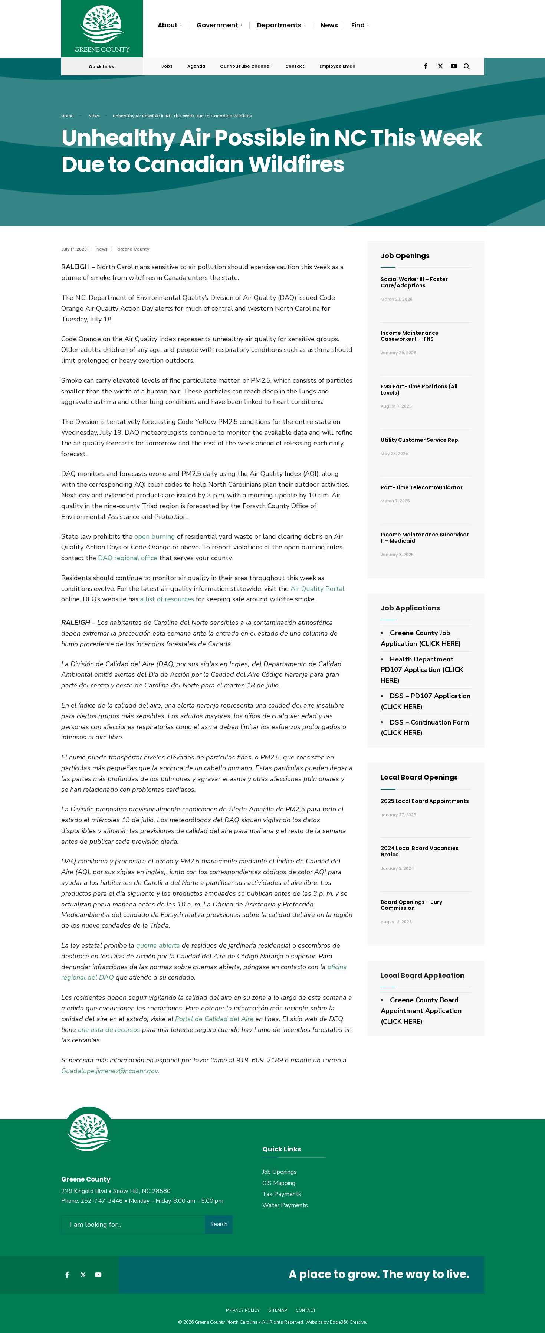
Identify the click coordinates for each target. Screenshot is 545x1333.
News (329, 25)
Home (67, 112)
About (168, 25)
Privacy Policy (243, 1306)
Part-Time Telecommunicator (422, 484)
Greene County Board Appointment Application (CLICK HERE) (421, 1007)
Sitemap (278, 1306)
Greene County (133, 246)
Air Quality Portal (317, 585)
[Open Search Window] (466, 63)
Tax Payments (281, 1191)
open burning (154, 533)
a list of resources (167, 595)
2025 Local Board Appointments (425, 797)
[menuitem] (173, 25)
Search (218, 1220)
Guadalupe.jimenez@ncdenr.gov (109, 1067)
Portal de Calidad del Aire (214, 1015)
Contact (295, 63)
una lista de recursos (109, 1026)
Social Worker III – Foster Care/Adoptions (414, 279)
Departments (279, 25)
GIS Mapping (278, 1180)
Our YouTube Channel (245, 63)
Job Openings (405, 252)
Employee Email (337, 63)
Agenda (196, 63)
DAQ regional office (127, 554)
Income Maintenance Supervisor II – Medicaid (425, 534)
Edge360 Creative (348, 1318)
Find (358, 25)
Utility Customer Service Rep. (420, 436)
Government (217, 25)
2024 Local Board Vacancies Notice (420, 848)
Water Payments (285, 1202)
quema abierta (158, 942)
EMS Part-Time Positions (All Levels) (419, 386)
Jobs (167, 63)
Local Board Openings (419, 773)
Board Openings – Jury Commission (411, 902)
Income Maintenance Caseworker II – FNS (410, 333)
